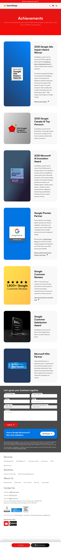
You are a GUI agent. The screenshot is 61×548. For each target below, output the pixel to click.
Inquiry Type (8, 405)
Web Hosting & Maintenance (26, 474)
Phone (7, 399)
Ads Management (8, 461)
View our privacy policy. (19, 448)
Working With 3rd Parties (36, 515)
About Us (36, 482)
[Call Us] (21, 545)
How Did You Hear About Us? (40, 405)
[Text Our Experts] (40, 545)
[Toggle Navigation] (56, 6)
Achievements (8, 482)
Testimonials (17, 482)
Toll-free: (11, 492)
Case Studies (45, 482)
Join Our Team (27, 482)
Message (7, 410)
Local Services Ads (33, 461)
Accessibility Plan (46, 515)
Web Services (7, 465)
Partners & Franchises (10, 474)
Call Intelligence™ (20, 461)
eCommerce (44, 461)
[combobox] (5, 401)
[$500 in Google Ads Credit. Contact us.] (30, 1)
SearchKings (7, 515)
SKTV (52, 461)
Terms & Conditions (18, 515)
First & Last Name (10, 393)
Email (34, 399)
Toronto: (10, 495)
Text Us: (11, 498)
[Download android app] (13, 525)
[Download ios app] (13, 522)
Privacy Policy (27, 515)
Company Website (37, 393)
